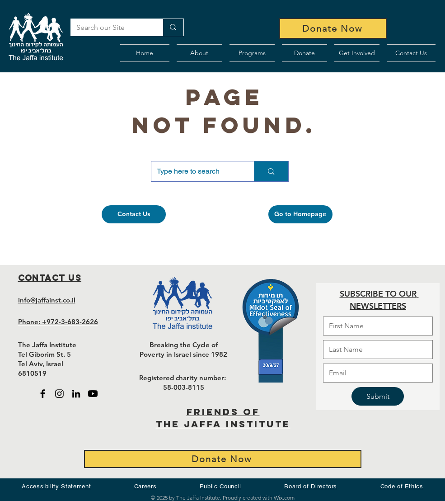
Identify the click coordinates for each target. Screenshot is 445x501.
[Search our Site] (110, 27)
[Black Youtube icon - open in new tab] (92, 393)
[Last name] (375, 349)
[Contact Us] (134, 214)
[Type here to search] (196, 171)
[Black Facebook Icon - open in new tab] (42, 393)
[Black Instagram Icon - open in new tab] (59, 393)
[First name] (375, 326)
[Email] (375, 373)
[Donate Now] (333, 28)
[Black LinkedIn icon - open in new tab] (76, 393)
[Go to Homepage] (300, 214)
